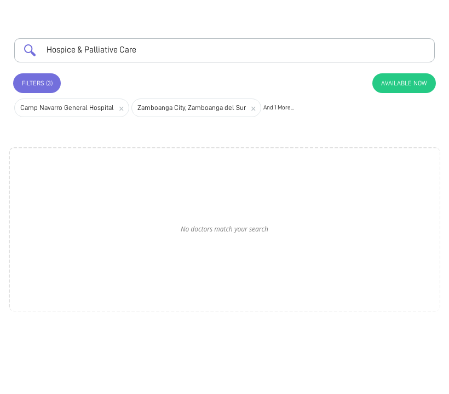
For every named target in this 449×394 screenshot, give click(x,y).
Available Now (404, 83)
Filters (37, 83)
